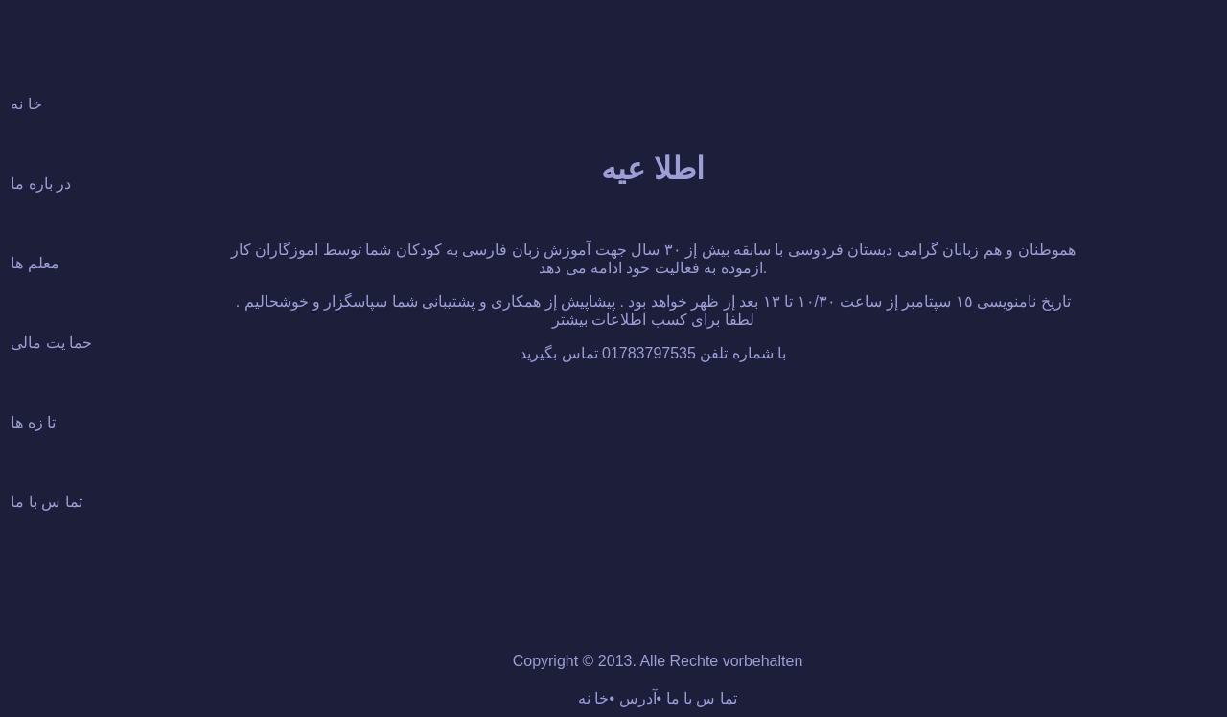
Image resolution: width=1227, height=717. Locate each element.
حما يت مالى (51, 343)
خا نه (26, 104)
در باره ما (41, 183)
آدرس (638, 698)
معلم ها (34, 263)
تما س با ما (46, 502)
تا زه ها (33, 422)
